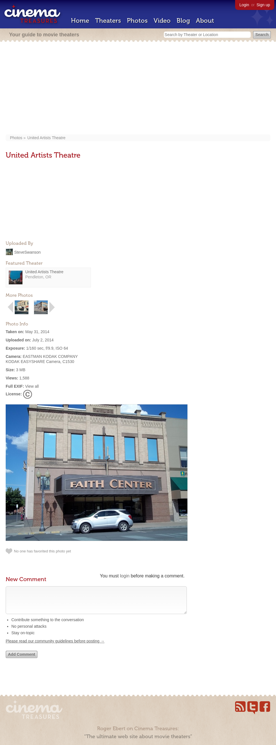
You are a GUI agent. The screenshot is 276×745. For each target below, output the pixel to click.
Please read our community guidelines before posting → (55, 646)
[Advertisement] (138, 88)
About (205, 20)
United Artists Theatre (46, 137)
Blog (183, 20)
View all (32, 386)
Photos (137, 20)
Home (80, 20)
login (124, 575)
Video (162, 20)
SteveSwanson (27, 252)
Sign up (263, 5)
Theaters (108, 20)
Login (244, 5)
